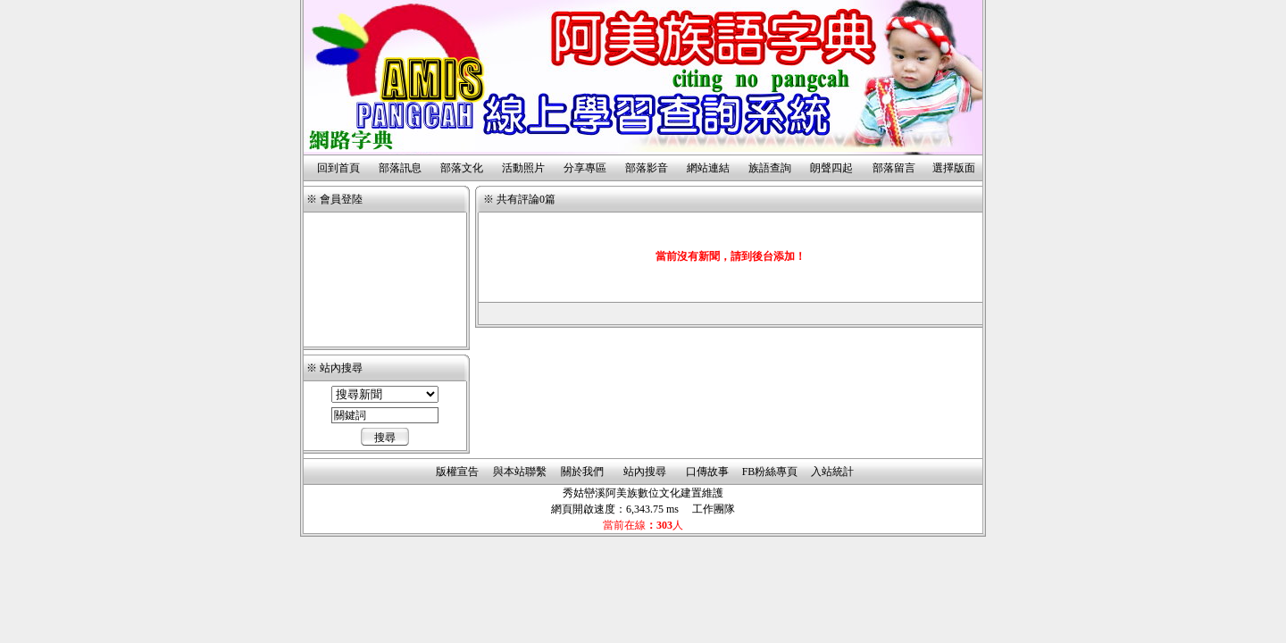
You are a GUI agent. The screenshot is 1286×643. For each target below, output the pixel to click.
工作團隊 (713, 509)
